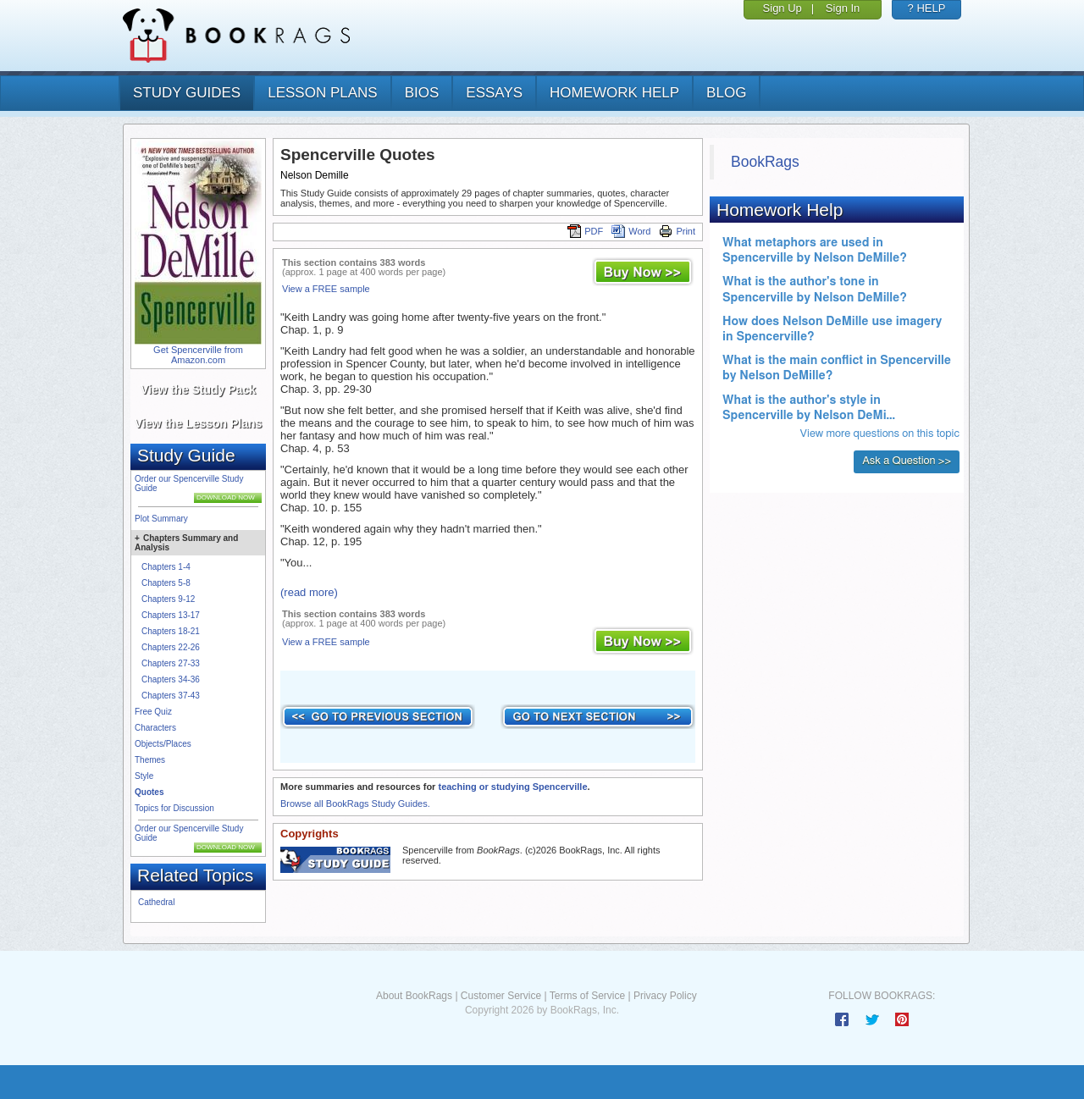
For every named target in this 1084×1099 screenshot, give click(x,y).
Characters (155, 727)
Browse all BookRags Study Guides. (355, 803)
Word (630, 231)
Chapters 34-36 (170, 679)
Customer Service (501, 996)
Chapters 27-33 (170, 663)
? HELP (927, 8)
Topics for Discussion (174, 808)
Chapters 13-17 (170, 615)
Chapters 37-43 (170, 695)
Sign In (843, 8)
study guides (187, 93)
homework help (614, 93)
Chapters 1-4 (166, 567)
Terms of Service (587, 996)
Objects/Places (163, 743)
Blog (726, 93)
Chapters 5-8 (166, 583)
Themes (150, 760)
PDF (585, 231)
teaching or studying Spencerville (512, 786)
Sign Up (782, 8)
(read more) (309, 592)
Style (144, 776)
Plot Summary (161, 518)
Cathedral (156, 902)
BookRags (765, 161)
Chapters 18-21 (170, 631)
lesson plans (322, 93)
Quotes (149, 792)
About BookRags (414, 996)
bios (422, 93)
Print (677, 231)
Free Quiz (153, 711)
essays (494, 93)
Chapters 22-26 (170, 647)
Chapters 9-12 (168, 599)
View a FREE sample (326, 289)
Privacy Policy (665, 996)
